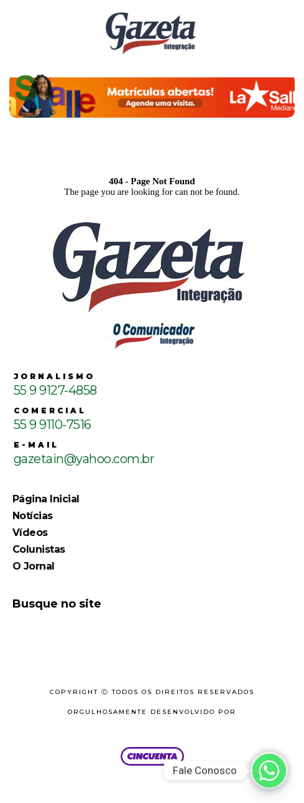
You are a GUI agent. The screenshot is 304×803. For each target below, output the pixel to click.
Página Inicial (46, 499)
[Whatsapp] (269, 770)
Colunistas (38, 549)
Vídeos (30, 532)
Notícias (32, 516)
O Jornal (33, 566)
